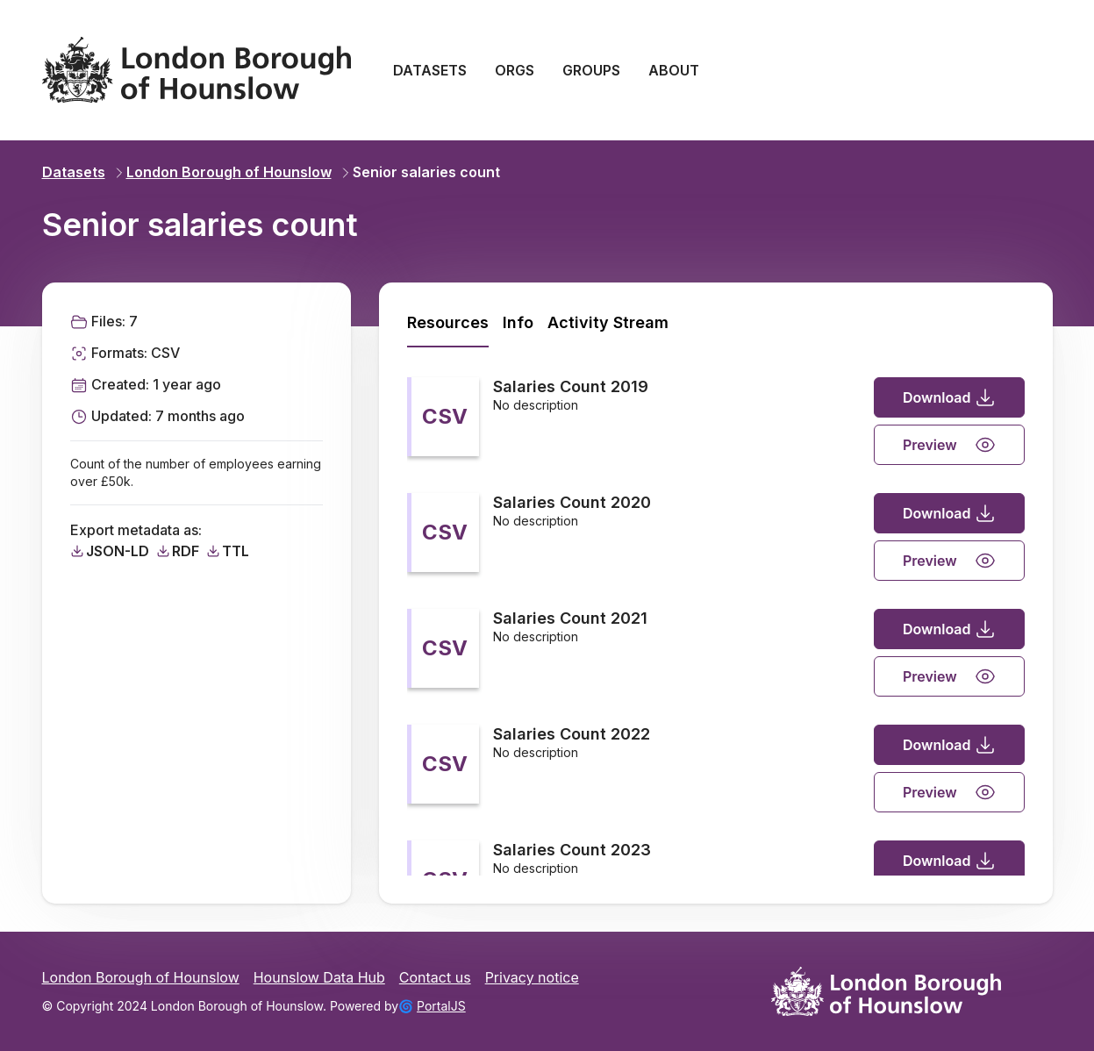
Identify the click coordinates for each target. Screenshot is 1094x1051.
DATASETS (430, 70)
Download (949, 397)
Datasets (73, 172)
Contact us (435, 977)
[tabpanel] (716, 612)
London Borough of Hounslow (222, 172)
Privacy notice (532, 977)
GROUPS (591, 70)
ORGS (514, 70)
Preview (949, 444)
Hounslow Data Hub (319, 977)
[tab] (448, 323)
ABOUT (673, 70)
